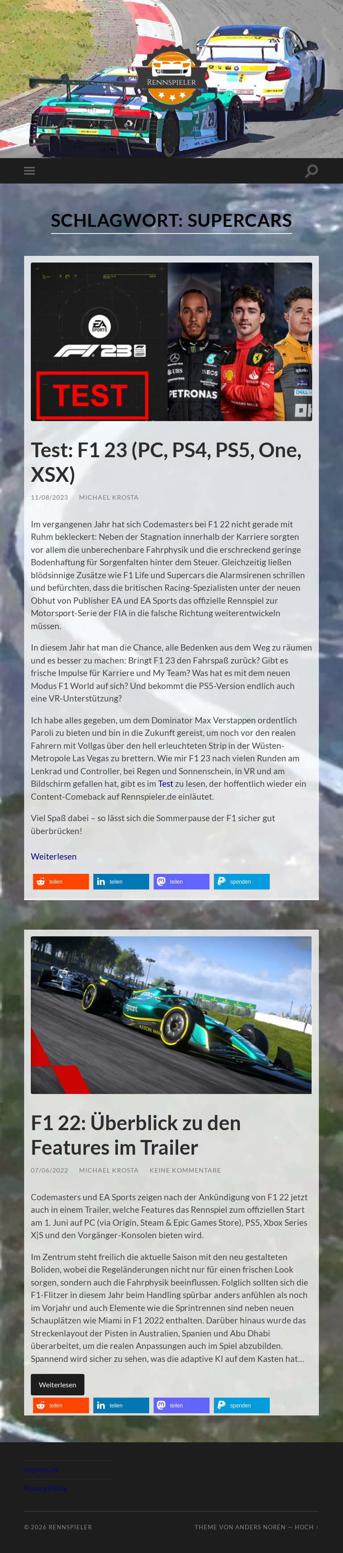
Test (165, 783)
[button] (61, 881)
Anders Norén (260, 1525)
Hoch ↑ (307, 1525)
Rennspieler (70, 1525)
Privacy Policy (45, 1486)
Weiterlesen (54, 855)
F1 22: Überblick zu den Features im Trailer (136, 1134)
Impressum (41, 1468)
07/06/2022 (49, 1169)
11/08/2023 (49, 496)
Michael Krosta (109, 496)
